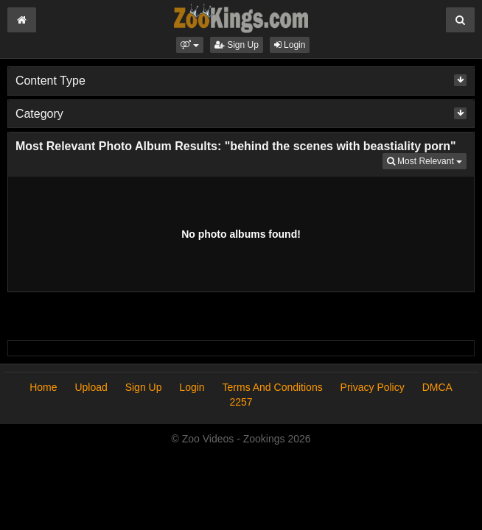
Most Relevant (427, 160)
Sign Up (236, 45)
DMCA (437, 387)
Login (290, 45)
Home (43, 387)
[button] (189, 45)
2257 (240, 402)
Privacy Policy (372, 387)
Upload (90, 387)
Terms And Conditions (273, 387)
